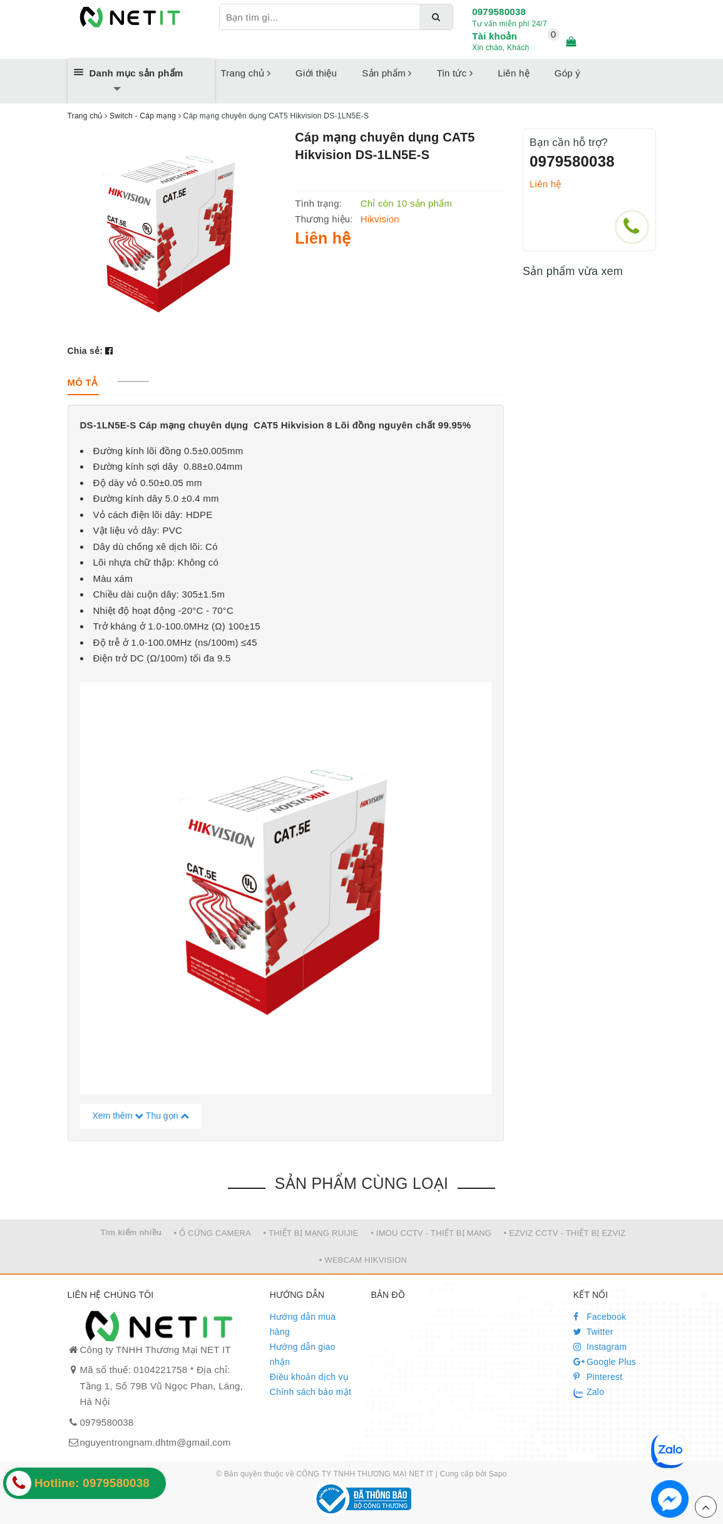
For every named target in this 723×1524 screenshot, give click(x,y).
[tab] (83, 382)
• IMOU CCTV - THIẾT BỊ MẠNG (431, 1233)
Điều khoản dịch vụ (309, 1377)
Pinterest (598, 1377)
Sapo (498, 1474)
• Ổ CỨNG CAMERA (213, 1233)
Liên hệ (514, 73)
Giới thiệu (316, 73)
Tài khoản (494, 36)
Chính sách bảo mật (310, 1392)
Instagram (600, 1347)
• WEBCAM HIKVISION (363, 1260)
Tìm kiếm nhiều (131, 1232)
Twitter (593, 1332)
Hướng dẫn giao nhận (303, 1354)
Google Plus (604, 1362)
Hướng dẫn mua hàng (303, 1324)
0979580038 (499, 11)
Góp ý (567, 73)
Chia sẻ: (85, 351)
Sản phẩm (386, 73)
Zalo (588, 1392)
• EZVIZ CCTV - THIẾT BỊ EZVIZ (565, 1233)
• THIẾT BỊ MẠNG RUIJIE (311, 1233)
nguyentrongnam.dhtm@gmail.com (155, 1442)
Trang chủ (246, 73)
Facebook (600, 1317)
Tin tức (455, 73)
